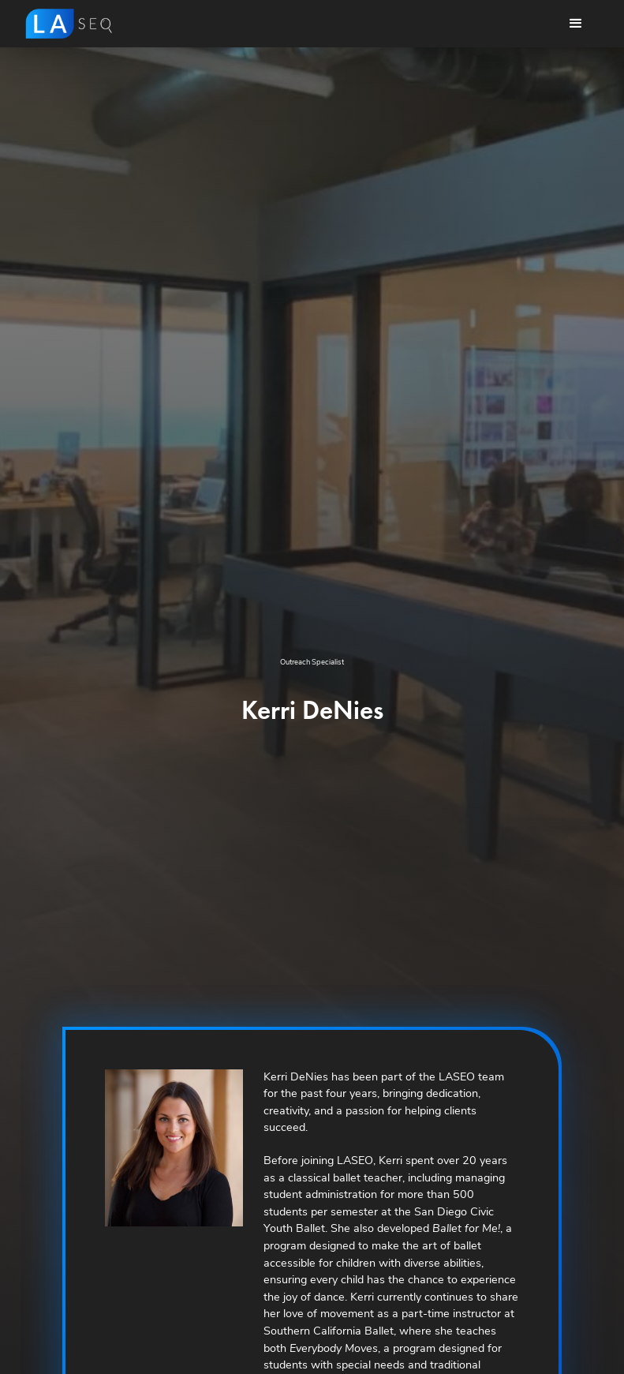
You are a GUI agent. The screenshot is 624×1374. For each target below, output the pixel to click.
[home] (69, 23)
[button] (576, 23)
